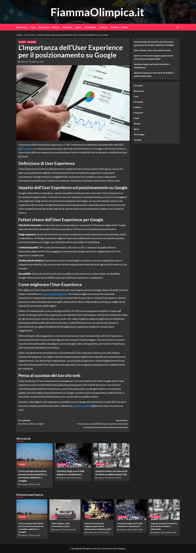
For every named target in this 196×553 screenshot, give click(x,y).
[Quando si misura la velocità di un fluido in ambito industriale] (111, 455)
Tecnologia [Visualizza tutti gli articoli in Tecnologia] (32, 42)
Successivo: (100, 424)
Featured (138, 112)
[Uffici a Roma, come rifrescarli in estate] (64, 509)
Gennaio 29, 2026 (70, 529)
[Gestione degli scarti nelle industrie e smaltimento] (73, 455)
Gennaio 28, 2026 (103, 532)
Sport (78, 27)
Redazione (24, 62)
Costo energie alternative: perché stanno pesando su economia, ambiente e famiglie (154, 43)
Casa (33, 27)
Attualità (67, 27)
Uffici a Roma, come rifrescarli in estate (152, 50)
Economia (44, 27)
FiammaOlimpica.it (97, 12)
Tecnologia (90, 27)
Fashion (115, 27)
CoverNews (107, 548)
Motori (55, 27)
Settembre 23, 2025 (114, 478)
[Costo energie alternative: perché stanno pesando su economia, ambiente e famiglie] (34, 455)
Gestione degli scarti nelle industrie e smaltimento (152, 66)
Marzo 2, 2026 (35, 484)
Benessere (21, 27)
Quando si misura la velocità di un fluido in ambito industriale (153, 74)
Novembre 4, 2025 (75, 478)
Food (124, 27)
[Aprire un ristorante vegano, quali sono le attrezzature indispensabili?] (98, 509)
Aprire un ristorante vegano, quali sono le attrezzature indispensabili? (153, 57)
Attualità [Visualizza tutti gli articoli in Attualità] (22, 42)
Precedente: (45, 422)
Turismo (103, 27)
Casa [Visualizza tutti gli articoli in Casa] (54, 517)
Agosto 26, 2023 (38, 62)
